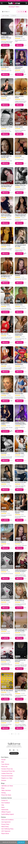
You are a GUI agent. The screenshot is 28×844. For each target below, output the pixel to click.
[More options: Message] (25, 74)
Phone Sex (4, 766)
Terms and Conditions (7, 819)
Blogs (2, 788)
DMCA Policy (5, 826)
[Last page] (18, 734)
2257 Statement (5, 831)
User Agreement (5, 822)
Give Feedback (5, 802)
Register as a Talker (6, 778)
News (2, 807)
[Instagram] (14, 750)
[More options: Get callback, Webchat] (11, 400)
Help (2, 805)
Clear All (14, 15)
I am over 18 (21, 842)
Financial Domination (7, 775)
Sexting (3, 792)
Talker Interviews (6, 790)
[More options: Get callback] (11, 45)
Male (2, 762)
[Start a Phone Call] (19, 74)
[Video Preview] (25, 211)
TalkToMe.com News (7, 785)
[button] (16, 51)
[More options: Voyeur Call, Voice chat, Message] (25, 253)
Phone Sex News (6, 795)
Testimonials (4, 809)
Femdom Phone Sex (7, 769)
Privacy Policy (5, 824)
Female (3, 759)
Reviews (3, 780)
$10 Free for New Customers (14, 0)
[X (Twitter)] (18, 750)
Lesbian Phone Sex (6, 773)
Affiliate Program (6, 812)
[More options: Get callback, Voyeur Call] (25, 520)
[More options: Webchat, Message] (11, 699)
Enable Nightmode (14, 753)
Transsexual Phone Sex (8, 771)
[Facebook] (10, 750)
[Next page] (15, 734)
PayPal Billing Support (7, 814)
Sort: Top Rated (6, 15)
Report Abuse (5, 833)
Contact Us (4, 800)
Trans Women (5, 764)
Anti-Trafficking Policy (7, 829)
